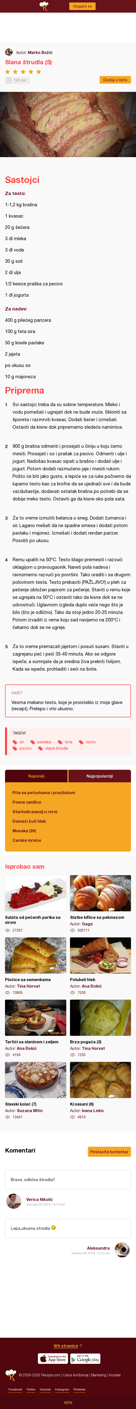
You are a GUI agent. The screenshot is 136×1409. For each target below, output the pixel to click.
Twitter (30, 1389)
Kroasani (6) (100, 1091)
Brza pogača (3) (100, 1028)
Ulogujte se (82, 6)
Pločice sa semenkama (35, 966)
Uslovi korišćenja (75, 1375)
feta (68, 742)
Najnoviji (36, 776)
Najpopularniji (100, 776)
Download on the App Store (53, 1358)
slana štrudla (56, 748)
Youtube (45, 1389)
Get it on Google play (85, 1358)
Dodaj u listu (115, 79)
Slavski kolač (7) (35, 1091)
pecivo (26, 748)
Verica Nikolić (39, 1199)
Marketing (98, 1375)
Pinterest (79, 1389)
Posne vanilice (27, 802)
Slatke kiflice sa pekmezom (100, 904)
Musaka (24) (24, 830)
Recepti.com (11, 1375)
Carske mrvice (27, 840)
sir (22, 742)
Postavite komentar (109, 1151)
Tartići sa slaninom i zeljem (35, 1028)
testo (91, 742)
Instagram (62, 1389)
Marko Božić (40, 52)
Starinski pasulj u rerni (35, 811)
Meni (68, 1403)
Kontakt (115, 1375)
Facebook (15, 1389)
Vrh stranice (66, 1345)
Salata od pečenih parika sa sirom (35, 904)
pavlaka (44, 742)
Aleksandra (98, 1248)
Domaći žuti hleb (29, 821)
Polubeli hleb (100, 966)
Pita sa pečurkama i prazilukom (44, 792)
